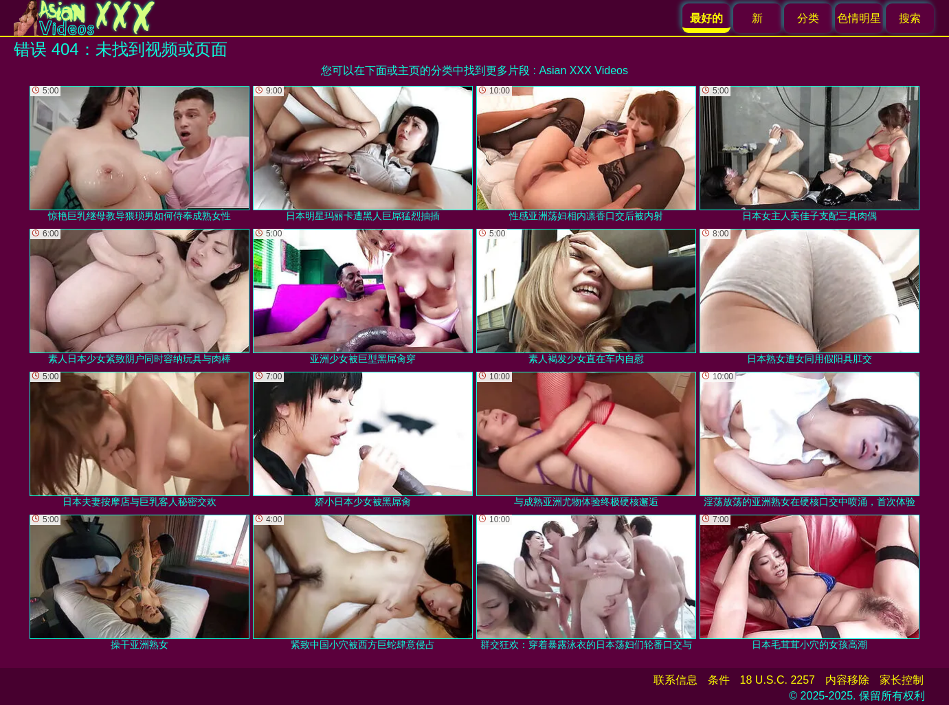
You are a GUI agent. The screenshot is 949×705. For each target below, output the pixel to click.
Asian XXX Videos (583, 70)
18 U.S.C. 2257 (777, 680)
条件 (719, 680)
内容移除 (847, 680)
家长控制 (902, 680)
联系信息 (675, 680)
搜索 (910, 18)
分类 (808, 18)
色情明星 (859, 18)
